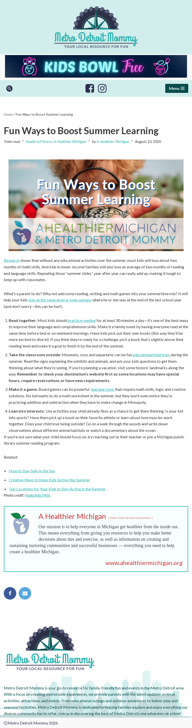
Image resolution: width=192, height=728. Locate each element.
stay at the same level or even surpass (60, 299)
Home (8, 114)
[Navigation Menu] (176, 88)
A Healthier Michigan (70, 141)
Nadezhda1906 (37, 495)
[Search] (9, 88)
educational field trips (151, 354)
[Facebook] (90, 88)
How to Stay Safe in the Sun (32, 470)
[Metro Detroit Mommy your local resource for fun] (96, 27)
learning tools (102, 389)
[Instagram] (102, 88)
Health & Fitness (39, 141)
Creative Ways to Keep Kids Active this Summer (49, 479)
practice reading (82, 320)
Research (12, 260)
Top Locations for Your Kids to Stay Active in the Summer (57, 488)
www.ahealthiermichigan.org (144, 562)
